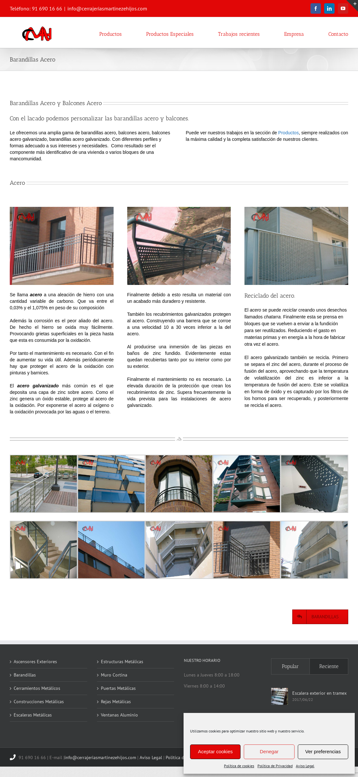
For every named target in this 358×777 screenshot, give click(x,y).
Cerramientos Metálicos (37, 688)
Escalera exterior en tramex (319, 693)
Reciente (328, 666)
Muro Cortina (114, 675)
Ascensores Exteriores (35, 661)
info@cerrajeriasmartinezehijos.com (107, 8)
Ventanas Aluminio (119, 715)
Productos (288, 132)
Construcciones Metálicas (39, 701)
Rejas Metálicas (116, 701)
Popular (290, 666)
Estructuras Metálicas (122, 661)
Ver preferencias (323, 751)
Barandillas (25, 675)
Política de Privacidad (275, 765)
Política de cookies (239, 765)
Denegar (269, 751)
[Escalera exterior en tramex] (279, 696)
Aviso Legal (305, 765)
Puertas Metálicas (118, 688)
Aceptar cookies (215, 751)
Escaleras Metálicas (33, 715)
